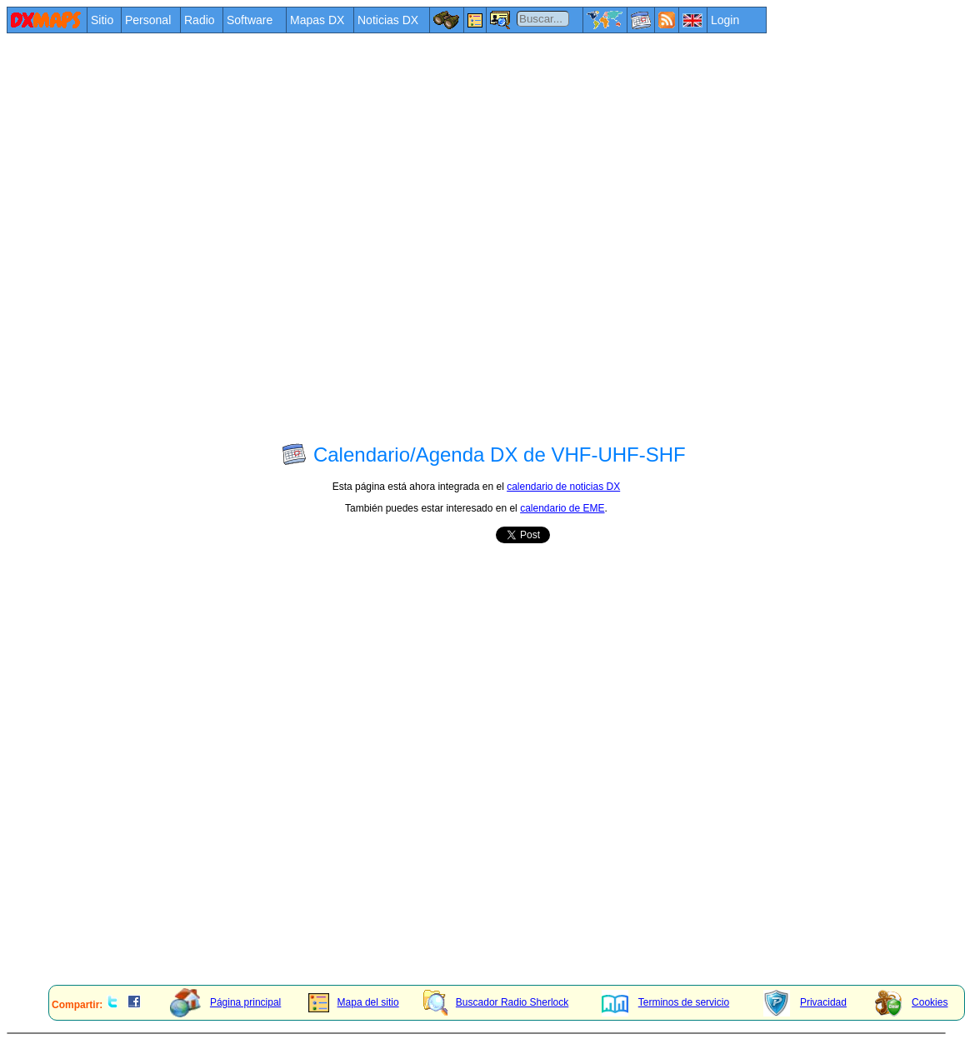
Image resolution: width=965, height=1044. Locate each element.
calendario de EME (562, 508)
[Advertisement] (193, 236)
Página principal (225, 1002)
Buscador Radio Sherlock (495, 1002)
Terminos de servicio (665, 1002)
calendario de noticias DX (563, 486)
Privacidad (805, 1002)
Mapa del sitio (353, 1002)
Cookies (911, 1002)
